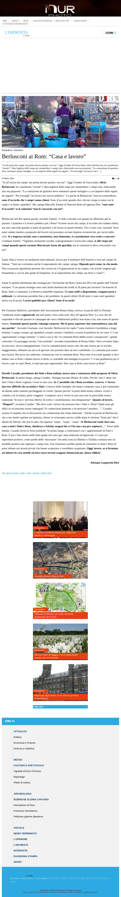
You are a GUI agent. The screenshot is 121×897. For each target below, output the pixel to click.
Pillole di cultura (22, 782)
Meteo (26, 20)
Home (5, 20)
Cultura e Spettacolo (29, 765)
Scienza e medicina (24, 748)
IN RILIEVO (7, 150)
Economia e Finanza (25, 742)
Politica (18, 150)
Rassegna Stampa (26, 856)
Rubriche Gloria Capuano (31, 799)
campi (22, 473)
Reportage (19, 776)
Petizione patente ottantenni (28, 816)
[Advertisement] (60, 65)
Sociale (19, 827)
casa (28, 473)
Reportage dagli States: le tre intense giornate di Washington (56, 697)
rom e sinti (46, 473)
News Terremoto (25, 833)
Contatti (15, 20)
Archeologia (23, 793)
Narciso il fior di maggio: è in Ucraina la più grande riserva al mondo (55, 656)
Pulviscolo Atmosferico (26, 810)
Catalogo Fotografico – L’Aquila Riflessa (51, 20)
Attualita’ (20, 731)
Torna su (9, 721)
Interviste (21, 850)
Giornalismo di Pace (24, 805)
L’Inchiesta (21, 844)
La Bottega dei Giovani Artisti (15, 23)
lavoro (36, 473)
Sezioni (109, 33)
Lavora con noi (80, 20)
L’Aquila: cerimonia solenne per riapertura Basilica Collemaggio (55, 534)
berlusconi (12, 473)
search (98, 33)
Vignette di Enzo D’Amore (27, 771)
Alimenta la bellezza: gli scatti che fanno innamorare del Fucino (53, 615)
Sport (18, 862)
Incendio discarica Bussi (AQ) (48, 576)
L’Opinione (20, 839)
